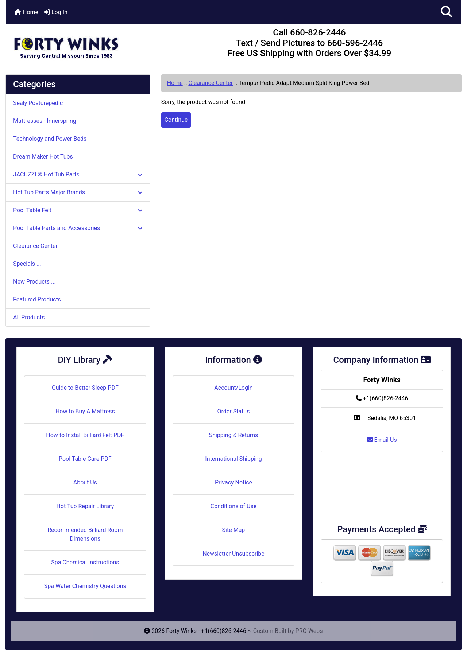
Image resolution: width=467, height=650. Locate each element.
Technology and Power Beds (49, 138)
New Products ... (34, 281)
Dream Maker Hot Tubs (43, 156)
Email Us (382, 439)
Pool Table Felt (78, 210)
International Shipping (233, 458)
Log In (55, 12)
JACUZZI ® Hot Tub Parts (78, 174)
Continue (176, 119)
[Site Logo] (81, 44)
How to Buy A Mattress (85, 411)
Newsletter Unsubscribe (233, 553)
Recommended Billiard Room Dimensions (85, 534)
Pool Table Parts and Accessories (78, 228)
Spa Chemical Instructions (85, 562)
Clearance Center (210, 82)
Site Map (233, 529)
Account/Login (233, 387)
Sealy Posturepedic (38, 103)
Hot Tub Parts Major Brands (78, 192)
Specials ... (27, 263)
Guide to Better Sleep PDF (85, 387)
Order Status (233, 411)
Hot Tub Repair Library (85, 506)
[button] (446, 12)
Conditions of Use (233, 506)
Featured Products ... (40, 299)
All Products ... (32, 317)
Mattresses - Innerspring (44, 120)
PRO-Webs (309, 630)
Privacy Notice (233, 482)
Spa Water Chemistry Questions (85, 586)
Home (26, 12)
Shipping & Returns (233, 435)
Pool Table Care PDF (85, 458)
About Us (85, 482)
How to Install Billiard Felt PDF (85, 435)
